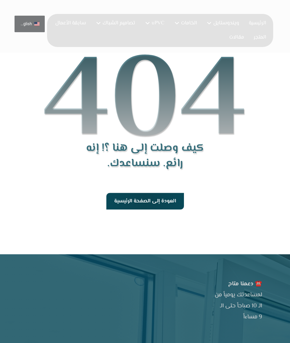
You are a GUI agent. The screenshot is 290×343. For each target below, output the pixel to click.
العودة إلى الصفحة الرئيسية (145, 201)
